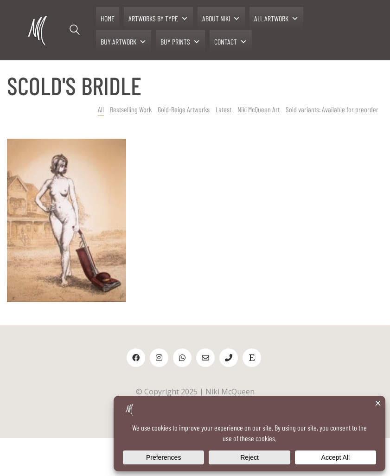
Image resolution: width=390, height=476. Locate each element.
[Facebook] (136, 357)
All (101, 109)
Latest (223, 109)
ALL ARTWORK (276, 18)
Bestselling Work (131, 109)
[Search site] (75, 31)
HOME (108, 18)
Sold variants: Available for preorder (332, 109)
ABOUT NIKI (221, 18)
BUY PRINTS (180, 41)
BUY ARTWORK (124, 41)
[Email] (205, 357)
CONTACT (230, 41)
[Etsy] (252, 357)
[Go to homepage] (38, 30)
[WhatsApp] (182, 357)
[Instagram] (159, 357)
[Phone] (228, 357)
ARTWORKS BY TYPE (158, 18)
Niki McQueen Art (258, 109)
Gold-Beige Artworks (184, 109)
